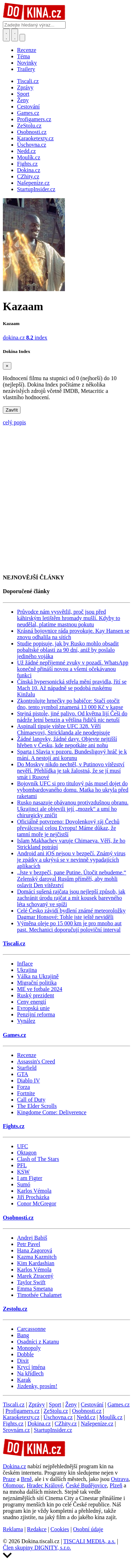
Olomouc (13, 1485)
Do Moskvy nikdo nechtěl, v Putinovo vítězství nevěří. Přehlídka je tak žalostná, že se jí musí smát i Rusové (70, 770)
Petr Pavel (28, 1244)
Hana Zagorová (34, 1250)
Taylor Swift (31, 1282)
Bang (23, 1335)
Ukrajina (27, 970)
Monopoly (29, 1348)
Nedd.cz (86, 1417)
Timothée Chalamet (39, 1295)
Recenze (26, 50)
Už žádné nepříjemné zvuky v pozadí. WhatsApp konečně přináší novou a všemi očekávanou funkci (72, 669)
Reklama (13, 1529)
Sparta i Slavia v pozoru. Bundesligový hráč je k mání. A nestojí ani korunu (72, 755)
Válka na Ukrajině (38, 976)
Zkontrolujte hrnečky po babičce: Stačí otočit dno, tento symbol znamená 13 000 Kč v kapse (70, 704)
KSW (23, 1172)
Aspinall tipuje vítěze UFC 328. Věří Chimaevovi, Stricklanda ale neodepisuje (63, 729)
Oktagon (27, 1153)
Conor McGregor (36, 1203)
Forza (23, 1087)
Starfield (27, 1068)
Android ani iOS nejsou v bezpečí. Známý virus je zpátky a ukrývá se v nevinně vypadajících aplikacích (71, 859)
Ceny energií (31, 1002)
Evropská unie (33, 1008)
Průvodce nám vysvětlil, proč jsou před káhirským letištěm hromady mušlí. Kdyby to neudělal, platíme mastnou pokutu (68, 618)
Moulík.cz (110, 1417)
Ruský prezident (35, 995)
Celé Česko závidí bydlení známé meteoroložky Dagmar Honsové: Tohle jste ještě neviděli (71, 914)
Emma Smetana (35, 1289)
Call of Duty (31, 1100)
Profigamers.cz (22, 1411)
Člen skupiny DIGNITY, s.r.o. (37, 1548)
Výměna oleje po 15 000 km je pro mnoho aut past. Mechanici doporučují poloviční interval (69, 926)
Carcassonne (31, 1329)
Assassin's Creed (36, 1061)
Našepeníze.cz (97, 1424)
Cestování (92, 1404)
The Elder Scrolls (37, 1106)
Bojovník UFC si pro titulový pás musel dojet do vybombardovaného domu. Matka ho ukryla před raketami (72, 789)
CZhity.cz (66, 1424)
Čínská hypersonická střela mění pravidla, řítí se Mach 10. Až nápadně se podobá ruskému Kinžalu (72, 688)
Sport (55, 1404)
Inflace (25, 964)
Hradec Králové (45, 1485)
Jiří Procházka (33, 1197)
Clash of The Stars (38, 1159)
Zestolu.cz (15, 1309)
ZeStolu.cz (56, 1411)
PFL (22, 1165)
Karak (24, 1380)
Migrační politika (37, 983)
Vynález (26, 1021)
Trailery (26, 69)
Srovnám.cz (16, 1430)
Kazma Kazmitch (37, 1257)
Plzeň (116, 1485)
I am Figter (29, 1178)
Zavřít (12, 410)
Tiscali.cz (14, 943)
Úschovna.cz (58, 1417)
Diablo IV (28, 1081)
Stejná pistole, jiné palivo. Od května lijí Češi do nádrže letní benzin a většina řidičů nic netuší (72, 716)
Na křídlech (30, 1373)
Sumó (23, 1184)
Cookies (59, 1529)
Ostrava (120, 1479)
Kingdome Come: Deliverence (52, 1112)
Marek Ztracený (35, 1276)
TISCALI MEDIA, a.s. (89, 1541)
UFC (22, 1146)
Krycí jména (31, 1367)
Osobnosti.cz (18, 1218)
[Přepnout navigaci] (22, 37)
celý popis (14, 422)
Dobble (25, 1354)
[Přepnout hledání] (6, 35)
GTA (22, 1074)
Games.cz (14, 1035)
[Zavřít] (7, 366)
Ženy (71, 1404)
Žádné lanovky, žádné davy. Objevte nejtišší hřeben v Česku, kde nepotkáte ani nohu (67, 742)
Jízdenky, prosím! (37, 1386)
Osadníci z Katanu (38, 1342)
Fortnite (26, 1093)
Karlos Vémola (34, 1191)
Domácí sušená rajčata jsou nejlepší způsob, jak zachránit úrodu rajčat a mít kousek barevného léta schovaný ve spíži (71, 898)
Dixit (23, 1361)
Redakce (36, 1529)
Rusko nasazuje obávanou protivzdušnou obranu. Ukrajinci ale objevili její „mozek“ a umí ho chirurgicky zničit (72, 808)
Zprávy (36, 1404)
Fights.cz (13, 1126)
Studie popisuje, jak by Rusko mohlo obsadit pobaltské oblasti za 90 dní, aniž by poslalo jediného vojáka (68, 650)
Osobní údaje (88, 1529)
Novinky (27, 63)
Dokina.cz (38, 1424)
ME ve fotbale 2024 (39, 989)
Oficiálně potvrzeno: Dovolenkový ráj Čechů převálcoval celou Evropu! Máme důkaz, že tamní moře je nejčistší (68, 828)
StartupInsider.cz (53, 1430)
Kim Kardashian (35, 1263)
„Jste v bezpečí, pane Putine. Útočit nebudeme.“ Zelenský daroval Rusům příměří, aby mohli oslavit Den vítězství (71, 878)
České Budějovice (86, 1485)
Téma (23, 56)
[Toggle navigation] (14, 35)
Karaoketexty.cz (21, 1417)
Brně (26, 1479)
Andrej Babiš (32, 1238)
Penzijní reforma (36, 1014)
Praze (9, 1479)
